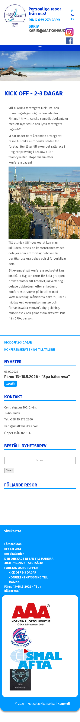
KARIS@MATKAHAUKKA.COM (54, 30)
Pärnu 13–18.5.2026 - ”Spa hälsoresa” (37, 376)
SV (72, 15)
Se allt (10, 384)
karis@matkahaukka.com (21, 426)
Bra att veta (12, 549)
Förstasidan (13, 544)
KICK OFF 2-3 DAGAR (18, 342)
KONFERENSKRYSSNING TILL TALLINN (29, 349)
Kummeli (64, 704)
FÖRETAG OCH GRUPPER (21, 568)
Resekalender (14, 554)
